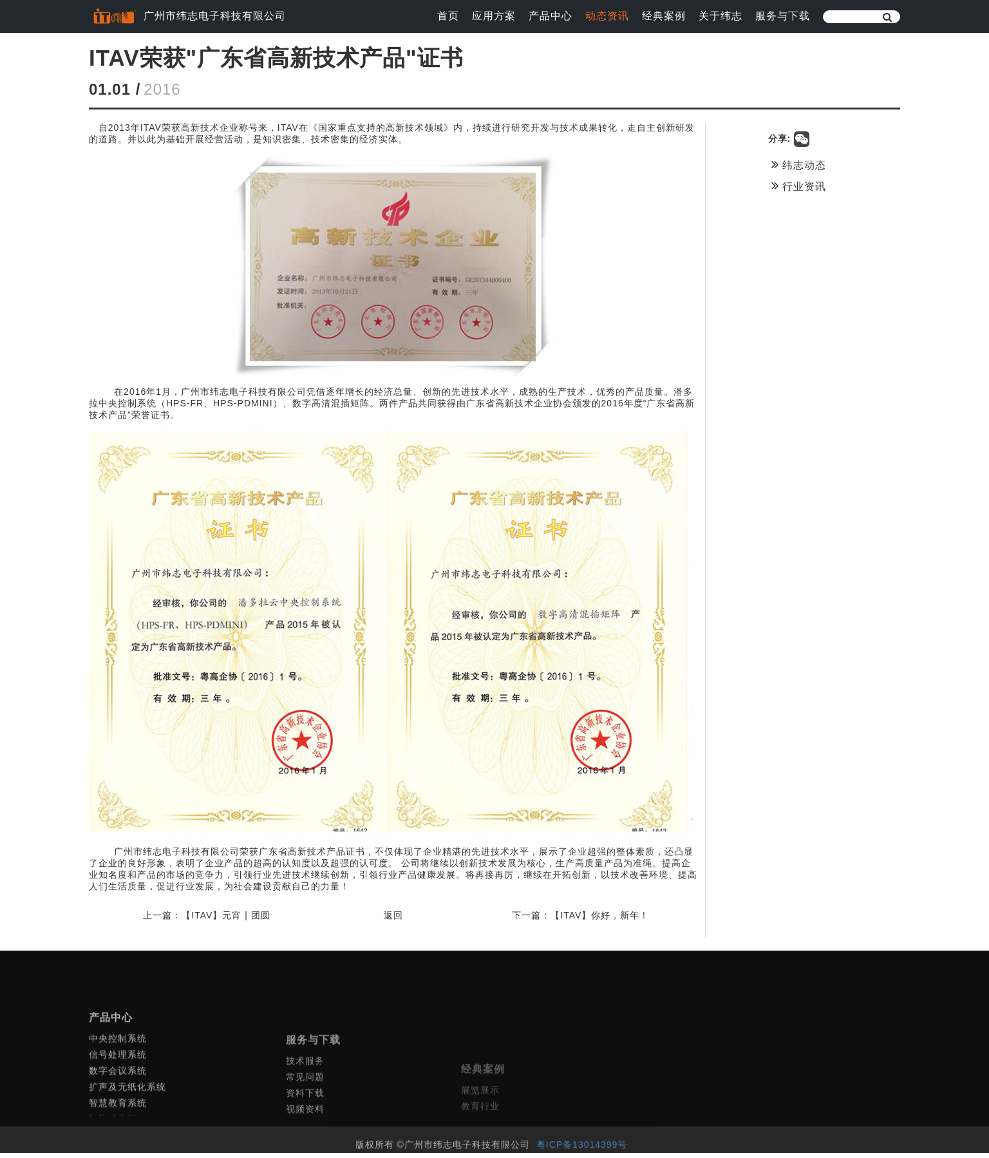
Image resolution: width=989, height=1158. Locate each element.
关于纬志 (720, 15)
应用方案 (494, 15)
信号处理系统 (118, 1101)
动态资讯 (607, 15)
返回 (398, 920)
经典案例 (664, 15)
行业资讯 (807, 185)
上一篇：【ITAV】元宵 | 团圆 (206, 920)
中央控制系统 (118, 1085)
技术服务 (305, 1116)
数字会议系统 (118, 1117)
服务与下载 (782, 15)
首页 (448, 15)
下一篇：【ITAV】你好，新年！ (588, 920)
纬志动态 (807, 164)
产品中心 (550, 15)
